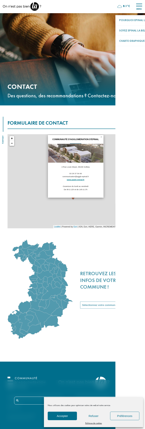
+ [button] (12, 138)
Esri (75, 227)
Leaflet (57, 227)
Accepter (62, 416)
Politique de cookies (93, 423)
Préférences (124, 416)
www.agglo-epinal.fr (75, 180)
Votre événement (130, 207)
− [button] (12, 143)
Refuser (94, 416)
